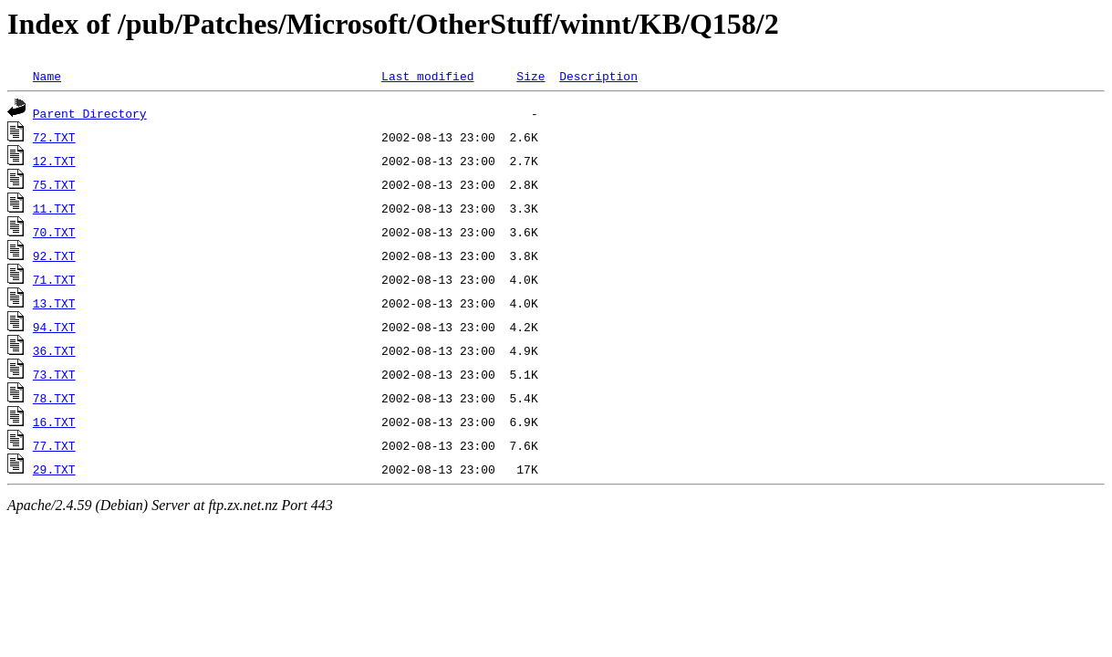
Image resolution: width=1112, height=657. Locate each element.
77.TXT (54, 445)
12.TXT (54, 160)
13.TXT (54, 303)
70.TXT (54, 232)
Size (530, 76)
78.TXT (54, 398)
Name (47, 76)
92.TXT (54, 255)
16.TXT (54, 421)
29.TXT (54, 469)
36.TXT (54, 350)
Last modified (427, 76)
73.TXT (54, 374)
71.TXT (54, 279)
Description (598, 76)
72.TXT (54, 137)
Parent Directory (90, 113)
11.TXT (54, 208)
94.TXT (54, 326)
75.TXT (54, 184)
